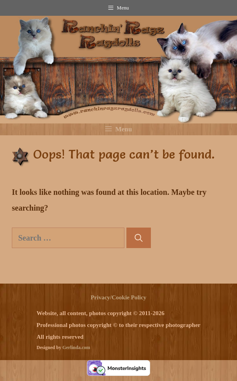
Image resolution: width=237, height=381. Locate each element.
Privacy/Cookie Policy (118, 297)
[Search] (138, 238)
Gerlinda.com (76, 347)
